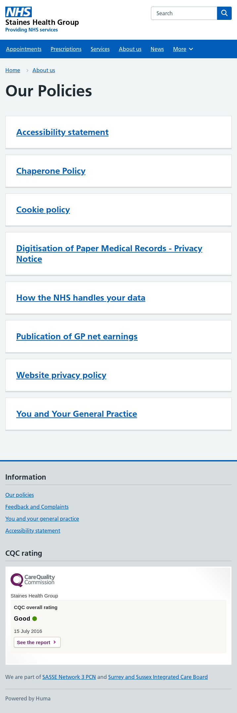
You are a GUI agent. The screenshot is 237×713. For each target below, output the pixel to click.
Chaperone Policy (50, 171)
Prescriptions (66, 49)
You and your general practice (42, 518)
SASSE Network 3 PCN (69, 677)
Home (12, 70)
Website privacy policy (61, 375)
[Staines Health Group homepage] (42, 20)
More (183, 49)
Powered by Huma (28, 698)
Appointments (23, 49)
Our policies (19, 495)
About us (130, 49)
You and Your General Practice (76, 413)
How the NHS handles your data (80, 297)
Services (100, 49)
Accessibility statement (62, 132)
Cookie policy (43, 209)
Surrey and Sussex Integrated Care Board (158, 677)
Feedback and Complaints (37, 506)
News (157, 49)
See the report (33, 642)
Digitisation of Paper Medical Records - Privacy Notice (109, 253)
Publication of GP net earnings (77, 336)
